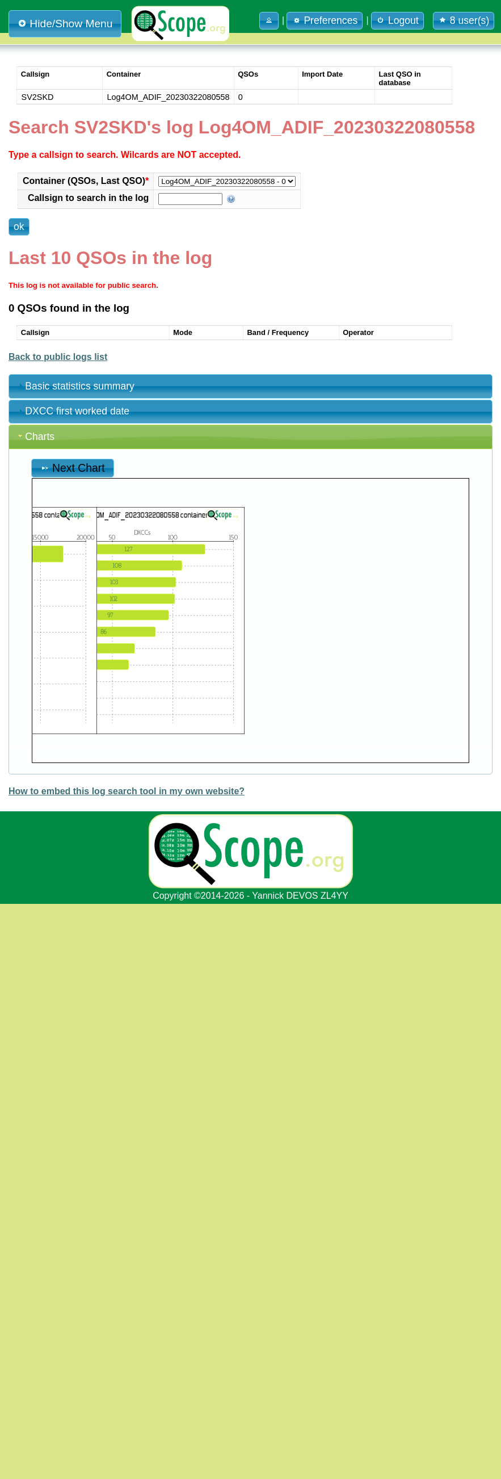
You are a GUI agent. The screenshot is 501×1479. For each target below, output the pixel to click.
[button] (269, 21)
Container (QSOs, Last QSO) (86, 181)
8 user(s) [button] (463, 20)
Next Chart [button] (72, 468)
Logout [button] (397, 20)
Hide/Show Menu (65, 24)
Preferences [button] (324, 20)
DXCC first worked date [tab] (72, 411)
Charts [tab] (35, 436)
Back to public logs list (58, 357)
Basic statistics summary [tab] (75, 386)
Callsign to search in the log (88, 198)
